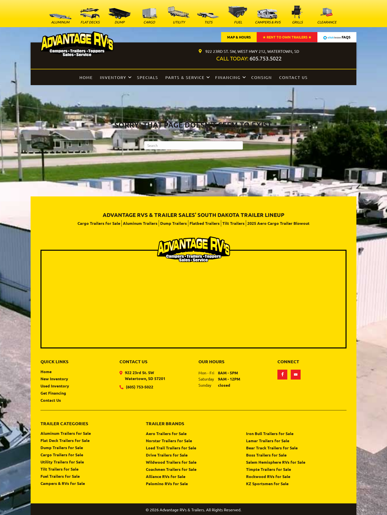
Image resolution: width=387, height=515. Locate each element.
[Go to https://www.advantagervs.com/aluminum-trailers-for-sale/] (60, 19)
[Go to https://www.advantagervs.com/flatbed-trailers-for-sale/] (90, 17)
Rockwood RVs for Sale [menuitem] (268, 477)
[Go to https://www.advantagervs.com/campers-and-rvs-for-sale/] (267, 17)
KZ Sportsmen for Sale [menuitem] (267, 484)
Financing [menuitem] (228, 77)
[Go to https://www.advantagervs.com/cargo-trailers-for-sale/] (149, 17)
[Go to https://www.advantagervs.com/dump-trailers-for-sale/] (119, 16)
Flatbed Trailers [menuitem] (205, 223)
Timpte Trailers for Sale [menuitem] (268, 469)
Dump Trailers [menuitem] (173, 223)
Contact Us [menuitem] (293, 77)
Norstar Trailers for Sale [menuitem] (169, 441)
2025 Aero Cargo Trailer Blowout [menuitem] (278, 223)
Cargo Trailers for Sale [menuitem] (98, 223)
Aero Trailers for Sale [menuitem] (166, 434)
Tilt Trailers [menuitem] (233, 223)
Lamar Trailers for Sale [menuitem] (267, 441)
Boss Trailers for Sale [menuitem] (266, 455)
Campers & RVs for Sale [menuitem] (62, 483)
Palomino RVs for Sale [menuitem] (167, 484)
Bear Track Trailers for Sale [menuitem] (272, 448)
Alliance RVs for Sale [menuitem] (165, 477)
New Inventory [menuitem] (54, 379)
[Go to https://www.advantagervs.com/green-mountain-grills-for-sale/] (297, 15)
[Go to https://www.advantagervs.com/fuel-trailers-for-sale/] (238, 14)
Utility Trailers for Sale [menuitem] (62, 462)
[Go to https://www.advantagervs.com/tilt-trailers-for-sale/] (208, 19)
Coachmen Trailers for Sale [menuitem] (171, 469)
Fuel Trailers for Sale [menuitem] (60, 476)
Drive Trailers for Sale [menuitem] (167, 455)
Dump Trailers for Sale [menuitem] (61, 448)
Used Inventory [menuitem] (54, 386)
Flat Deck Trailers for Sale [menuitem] (65, 441)
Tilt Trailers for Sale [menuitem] (59, 469)
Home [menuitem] (86, 77)
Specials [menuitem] (147, 77)
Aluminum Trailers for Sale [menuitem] (65, 433)
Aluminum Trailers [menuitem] (140, 223)
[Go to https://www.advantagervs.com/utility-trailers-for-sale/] (179, 16)
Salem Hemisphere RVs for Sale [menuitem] (275, 462)
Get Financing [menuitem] (53, 393)
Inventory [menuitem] (113, 77)
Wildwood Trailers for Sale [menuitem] (171, 462)
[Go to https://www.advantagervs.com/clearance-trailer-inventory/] (327, 15)
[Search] (193, 145)
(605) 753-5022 (139, 386)
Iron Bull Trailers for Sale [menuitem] (269, 434)
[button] (129, 77)
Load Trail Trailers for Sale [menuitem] (171, 448)
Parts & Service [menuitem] (185, 77)
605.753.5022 (266, 58)
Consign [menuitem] (261, 77)
